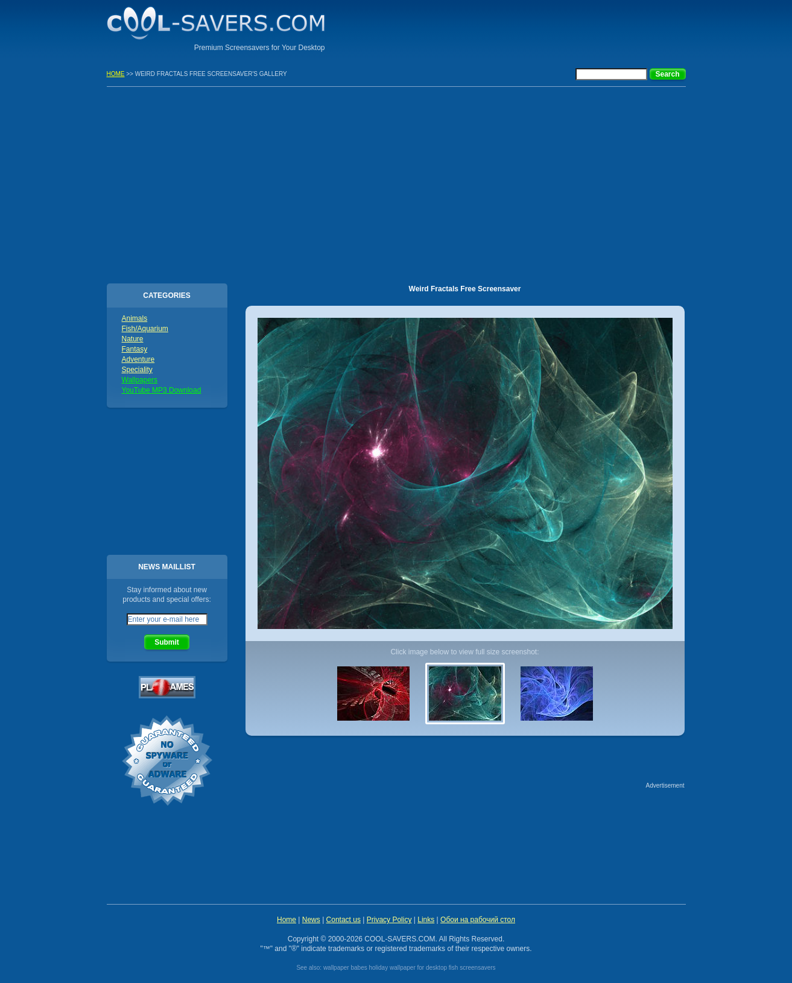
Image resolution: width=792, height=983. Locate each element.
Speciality (137, 369)
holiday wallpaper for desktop (408, 967)
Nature (133, 339)
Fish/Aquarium (145, 328)
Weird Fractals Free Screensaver (465, 289)
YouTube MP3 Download (161, 390)
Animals (135, 318)
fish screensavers (472, 967)
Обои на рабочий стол (477, 919)
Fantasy (135, 349)
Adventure (138, 359)
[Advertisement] (545, 27)
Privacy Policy (389, 919)
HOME (116, 74)
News (311, 919)
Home (286, 919)
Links (425, 919)
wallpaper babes (345, 967)
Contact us (343, 919)
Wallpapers (140, 380)
